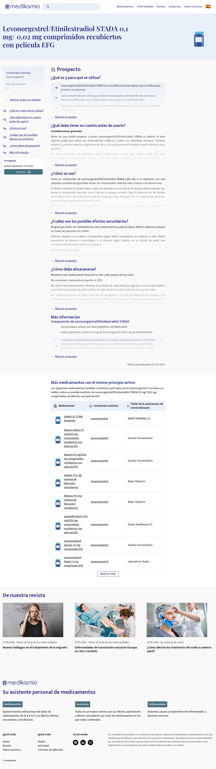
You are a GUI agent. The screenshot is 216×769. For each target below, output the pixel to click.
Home (6, 742)
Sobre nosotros (193, 7)
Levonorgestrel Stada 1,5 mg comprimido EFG (73, 562)
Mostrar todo (108, 574)
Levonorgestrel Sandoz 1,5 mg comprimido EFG (73, 545)
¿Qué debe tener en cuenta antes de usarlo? (25, 120)
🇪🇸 (208, 6)
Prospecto (23, 172)
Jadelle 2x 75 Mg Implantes (73, 419)
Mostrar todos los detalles (23, 100)
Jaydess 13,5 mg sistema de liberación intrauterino (73, 481)
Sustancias (175, 7)
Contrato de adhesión (50, 750)
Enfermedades (145, 7)
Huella (41, 742)
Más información (19, 153)
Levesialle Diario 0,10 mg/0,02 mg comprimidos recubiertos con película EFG (76, 525)
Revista (161, 7)
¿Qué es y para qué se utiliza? (26, 111)
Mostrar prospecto (64, 117)
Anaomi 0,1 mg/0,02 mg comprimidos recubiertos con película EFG (75, 461)
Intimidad (43, 746)
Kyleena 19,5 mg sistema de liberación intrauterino (73, 502)
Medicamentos (125, 7)
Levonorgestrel (99, 418)
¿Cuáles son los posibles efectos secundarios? (23, 137)
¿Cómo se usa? (17, 128)
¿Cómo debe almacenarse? (24, 146)
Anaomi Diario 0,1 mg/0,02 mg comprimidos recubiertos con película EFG (74, 438)
